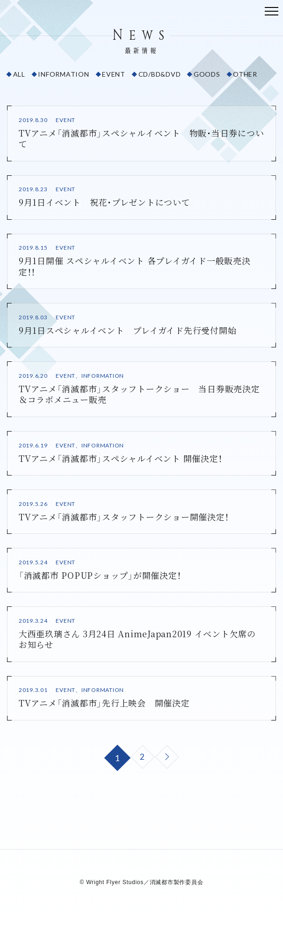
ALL (19, 74)
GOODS (207, 74)
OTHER (245, 74)
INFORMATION (63, 74)
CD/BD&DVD (159, 74)
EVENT (113, 74)
